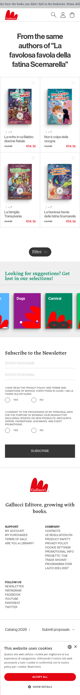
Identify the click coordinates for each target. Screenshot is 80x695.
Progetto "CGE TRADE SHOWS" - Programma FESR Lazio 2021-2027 (58, 562)
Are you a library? (19, 543)
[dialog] (40, 668)
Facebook (13, 594)
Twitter (11, 607)
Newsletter (14, 586)
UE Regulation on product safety (58, 537)
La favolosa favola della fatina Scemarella (60, 214)
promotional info (59, 551)
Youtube (11, 599)
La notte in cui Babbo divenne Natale (18, 139)
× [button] (75, 646)
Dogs (27, 298)
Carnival (61, 298)
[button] (40, 687)
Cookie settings (58, 547)
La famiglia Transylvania (13, 214)
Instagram (13, 590)
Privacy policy (56, 543)
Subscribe (40, 451)
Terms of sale (16, 539)
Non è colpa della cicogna (56, 139)
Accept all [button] (40, 677)
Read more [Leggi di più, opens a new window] (34, 667)
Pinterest (12, 603)
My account (14, 531)
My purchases (16, 535)
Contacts (52, 531)
